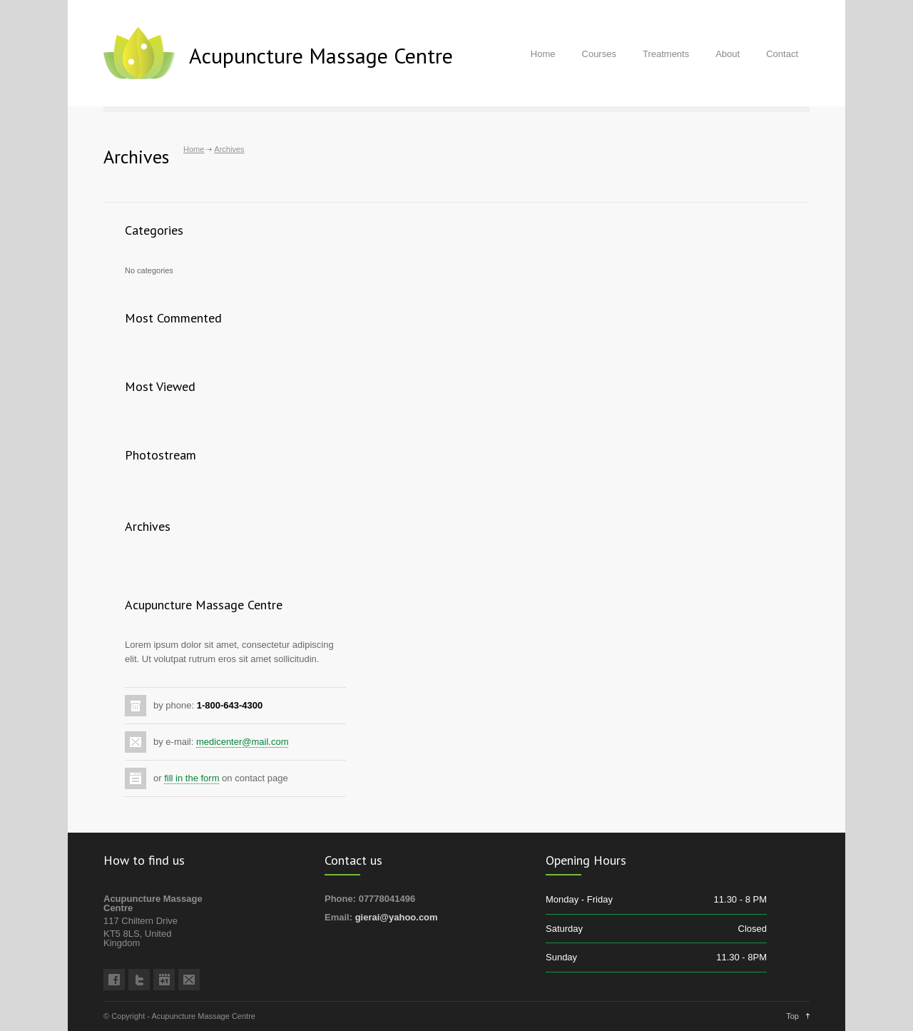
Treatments (666, 54)
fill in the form (191, 778)
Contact (782, 54)
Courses (599, 54)
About (727, 54)
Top (792, 1016)
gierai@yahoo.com (396, 917)
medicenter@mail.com (242, 741)
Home (543, 54)
